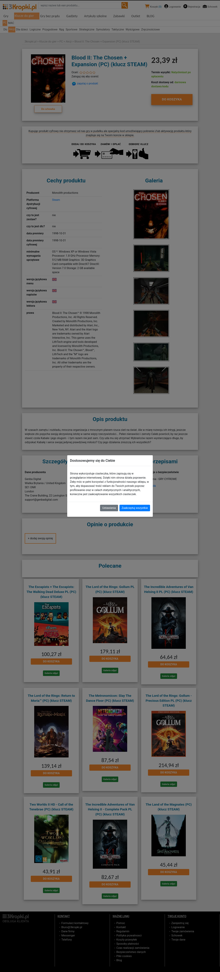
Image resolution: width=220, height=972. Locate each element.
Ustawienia (109, 508)
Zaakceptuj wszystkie (135, 508)
